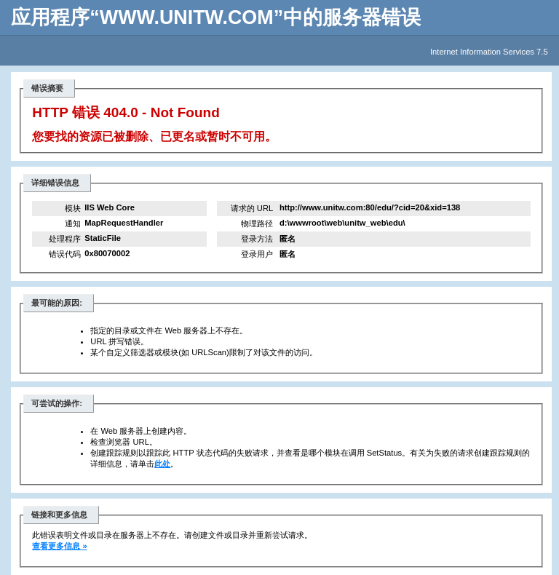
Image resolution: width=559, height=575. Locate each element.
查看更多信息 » (59, 546)
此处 (162, 463)
